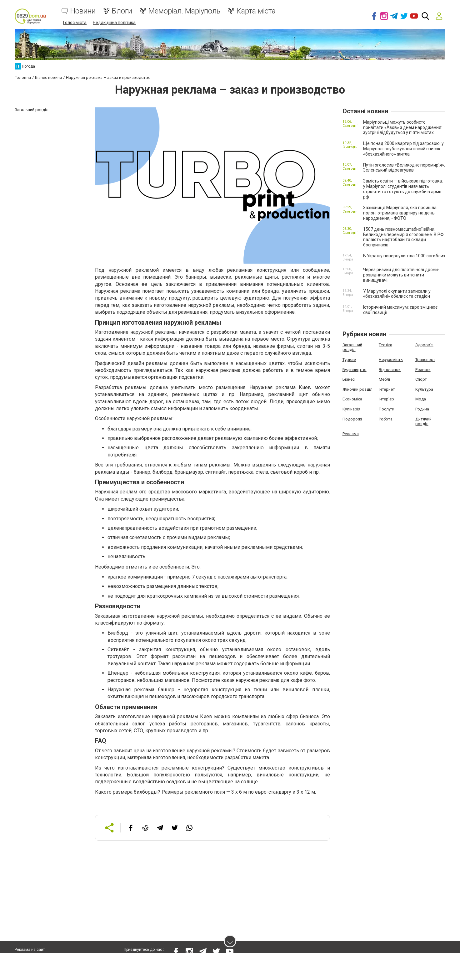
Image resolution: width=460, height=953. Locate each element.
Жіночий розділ (357, 389)
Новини (83, 11)
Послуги (386, 408)
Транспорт (425, 359)
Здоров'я (424, 344)
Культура (424, 389)
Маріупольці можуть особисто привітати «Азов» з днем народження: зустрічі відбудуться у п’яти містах (402, 127)
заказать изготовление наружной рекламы (183, 305)
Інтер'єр (386, 398)
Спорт (421, 379)
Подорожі (352, 418)
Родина (422, 408)
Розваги (423, 369)
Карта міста (256, 11)
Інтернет (387, 389)
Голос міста (75, 22)
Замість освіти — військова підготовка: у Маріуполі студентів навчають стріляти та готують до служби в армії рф (403, 188)
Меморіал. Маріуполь (184, 11)
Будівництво (354, 369)
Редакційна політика (114, 22)
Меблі (384, 379)
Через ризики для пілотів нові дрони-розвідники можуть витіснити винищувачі (401, 274)
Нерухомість (391, 359)
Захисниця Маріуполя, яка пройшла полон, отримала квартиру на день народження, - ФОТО (400, 212)
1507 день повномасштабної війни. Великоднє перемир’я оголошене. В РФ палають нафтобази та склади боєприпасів (403, 236)
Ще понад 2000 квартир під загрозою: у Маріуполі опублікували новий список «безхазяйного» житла (403, 148)
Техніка (385, 344)
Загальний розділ (352, 347)
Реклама (350, 433)
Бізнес (348, 379)
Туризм (349, 359)
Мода (420, 398)
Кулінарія (351, 408)
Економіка (352, 398)
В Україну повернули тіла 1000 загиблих (404, 255)
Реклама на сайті (30, 950)
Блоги (122, 11)
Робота (385, 418)
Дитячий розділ (423, 421)
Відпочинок (390, 369)
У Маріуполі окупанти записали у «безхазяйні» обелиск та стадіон (397, 293)
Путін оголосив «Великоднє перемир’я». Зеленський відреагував (404, 167)
